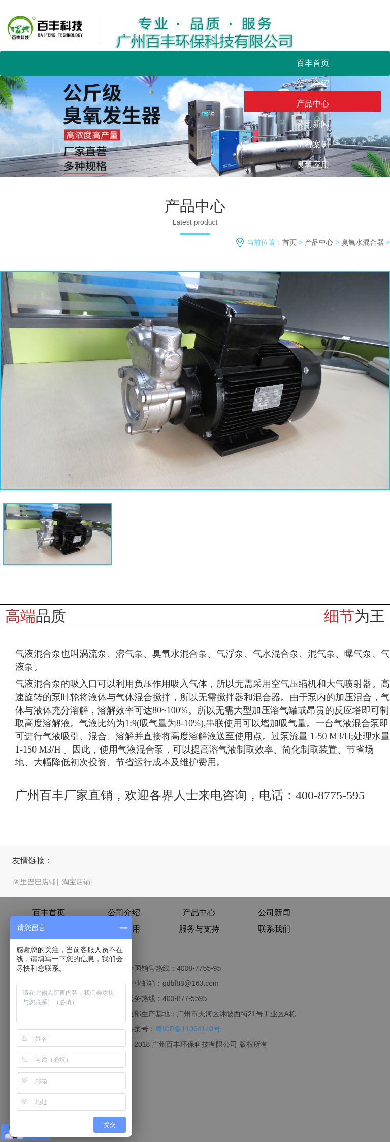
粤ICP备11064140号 (187, 1029)
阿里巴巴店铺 (34, 882)
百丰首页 (313, 63)
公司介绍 (313, 83)
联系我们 (313, 205)
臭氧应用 (313, 164)
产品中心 (313, 103)
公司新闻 (313, 124)
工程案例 (313, 144)
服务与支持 (312, 185)
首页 (289, 242)
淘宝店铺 (76, 882)
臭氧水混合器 (362, 242)
